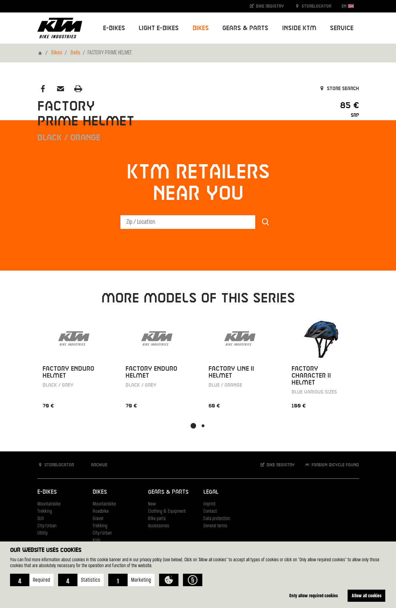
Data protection (216, 518)
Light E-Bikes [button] (159, 28)
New (152, 504)
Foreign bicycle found (331, 465)
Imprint (209, 504)
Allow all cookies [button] (366, 595)
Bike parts (157, 518)
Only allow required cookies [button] (313, 595)
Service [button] (341, 28)
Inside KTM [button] (299, 28)
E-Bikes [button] (114, 28)
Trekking (44, 511)
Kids (96, 540)
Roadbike (101, 511)
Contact (210, 511)
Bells (75, 53)
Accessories (158, 526)
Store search (339, 89)
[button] (32, 580)
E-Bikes (47, 492)
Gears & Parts (168, 492)
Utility (42, 533)
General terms (215, 526)
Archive (95, 465)
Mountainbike (49, 504)
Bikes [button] (201, 28)
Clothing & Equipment (167, 511)
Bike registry (266, 6)
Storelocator (312, 6)
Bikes (56, 53)
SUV (40, 518)
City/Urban (46, 526)
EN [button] (348, 6)
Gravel (98, 518)
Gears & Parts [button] (245, 28)
